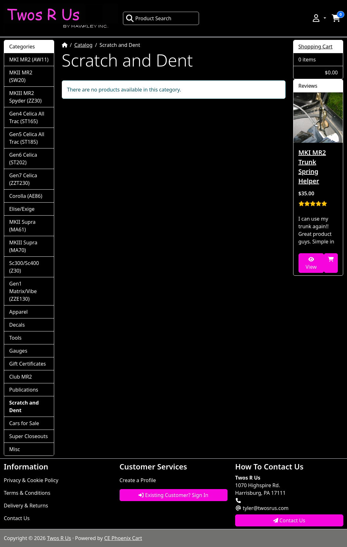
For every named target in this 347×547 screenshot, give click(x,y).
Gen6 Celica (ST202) (23, 158)
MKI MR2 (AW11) (28, 59)
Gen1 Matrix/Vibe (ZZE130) (23, 291)
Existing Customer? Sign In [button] (173, 495)
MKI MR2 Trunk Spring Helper (312, 166)
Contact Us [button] (289, 520)
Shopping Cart (316, 46)
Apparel (18, 311)
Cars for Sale (24, 423)
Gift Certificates (27, 363)
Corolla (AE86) (25, 195)
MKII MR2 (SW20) (20, 76)
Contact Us (16, 518)
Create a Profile (137, 480)
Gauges (18, 350)
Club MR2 (20, 376)
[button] (319, 18)
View (311, 263)
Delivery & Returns (26, 505)
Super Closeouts (28, 436)
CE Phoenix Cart (123, 538)
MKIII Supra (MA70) (23, 246)
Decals (17, 324)
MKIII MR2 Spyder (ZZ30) (25, 97)
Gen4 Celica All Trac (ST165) (26, 117)
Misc (14, 449)
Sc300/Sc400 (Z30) (24, 267)
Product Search (148, 18)
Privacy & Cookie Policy (31, 480)
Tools (15, 337)
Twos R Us (59, 538)
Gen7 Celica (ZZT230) (23, 179)
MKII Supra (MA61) (22, 225)
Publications (23, 389)
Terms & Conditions (27, 492)
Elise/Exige (22, 208)
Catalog (83, 44)
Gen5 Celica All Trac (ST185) (26, 138)
